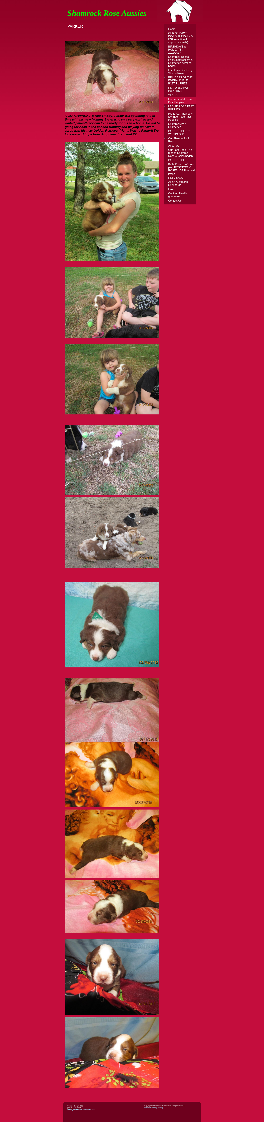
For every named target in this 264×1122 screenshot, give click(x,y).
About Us (173, 145)
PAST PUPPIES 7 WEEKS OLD (179, 133)
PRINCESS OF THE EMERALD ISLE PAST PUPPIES (180, 80)
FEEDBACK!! (176, 177)
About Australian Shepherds (178, 183)
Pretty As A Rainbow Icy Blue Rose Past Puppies (180, 116)
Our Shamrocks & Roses (178, 140)
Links (171, 189)
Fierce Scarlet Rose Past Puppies (180, 101)
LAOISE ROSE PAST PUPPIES (181, 108)
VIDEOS (173, 95)
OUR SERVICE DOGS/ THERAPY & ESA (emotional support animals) (180, 38)
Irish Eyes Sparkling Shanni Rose (180, 72)
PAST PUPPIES (177, 160)
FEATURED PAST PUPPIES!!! (179, 89)
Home (171, 29)
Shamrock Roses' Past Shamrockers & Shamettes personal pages (180, 61)
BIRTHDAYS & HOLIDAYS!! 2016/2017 (177, 49)
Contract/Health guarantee (177, 195)
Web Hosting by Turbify (153, 1108)
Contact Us (175, 200)
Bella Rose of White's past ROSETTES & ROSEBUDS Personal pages (181, 169)
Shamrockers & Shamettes (177, 125)
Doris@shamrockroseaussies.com (81, 1110)
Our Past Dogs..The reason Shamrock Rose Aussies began (180, 152)
